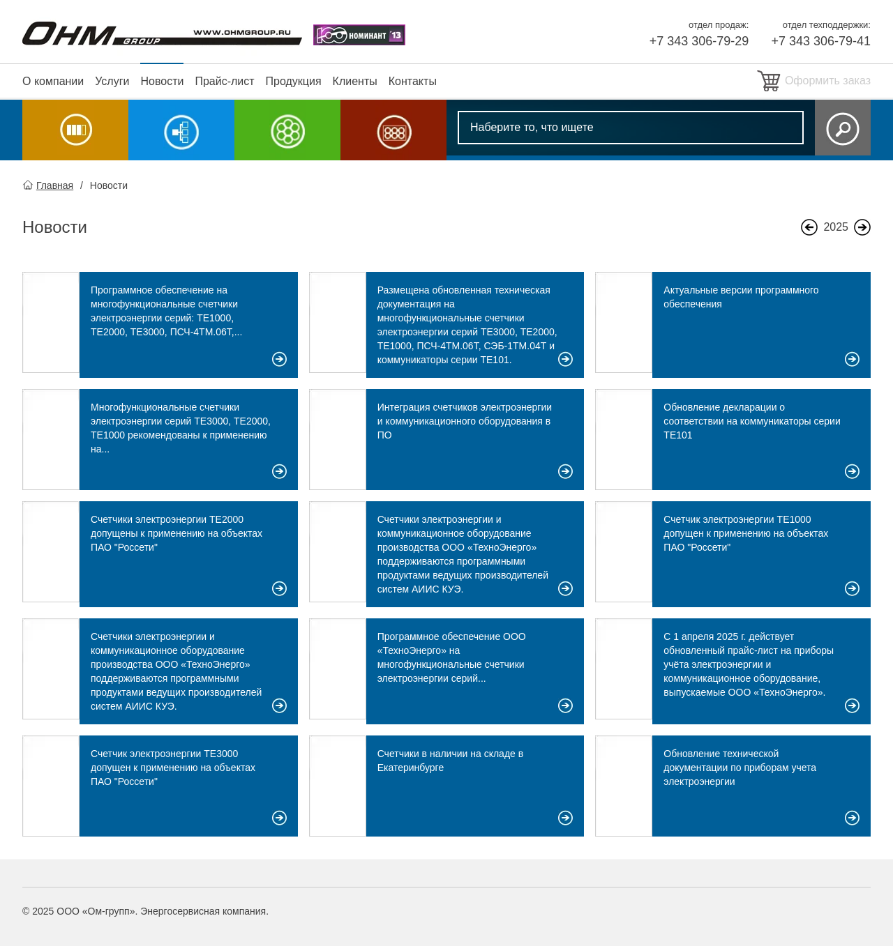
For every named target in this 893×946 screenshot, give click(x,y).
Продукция (294, 81)
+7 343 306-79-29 (699, 41)
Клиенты (355, 81)
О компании (53, 81)
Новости (161, 81)
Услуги (112, 81)
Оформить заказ (828, 80)
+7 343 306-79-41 (821, 41)
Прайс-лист (224, 81)
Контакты (413, 81)
